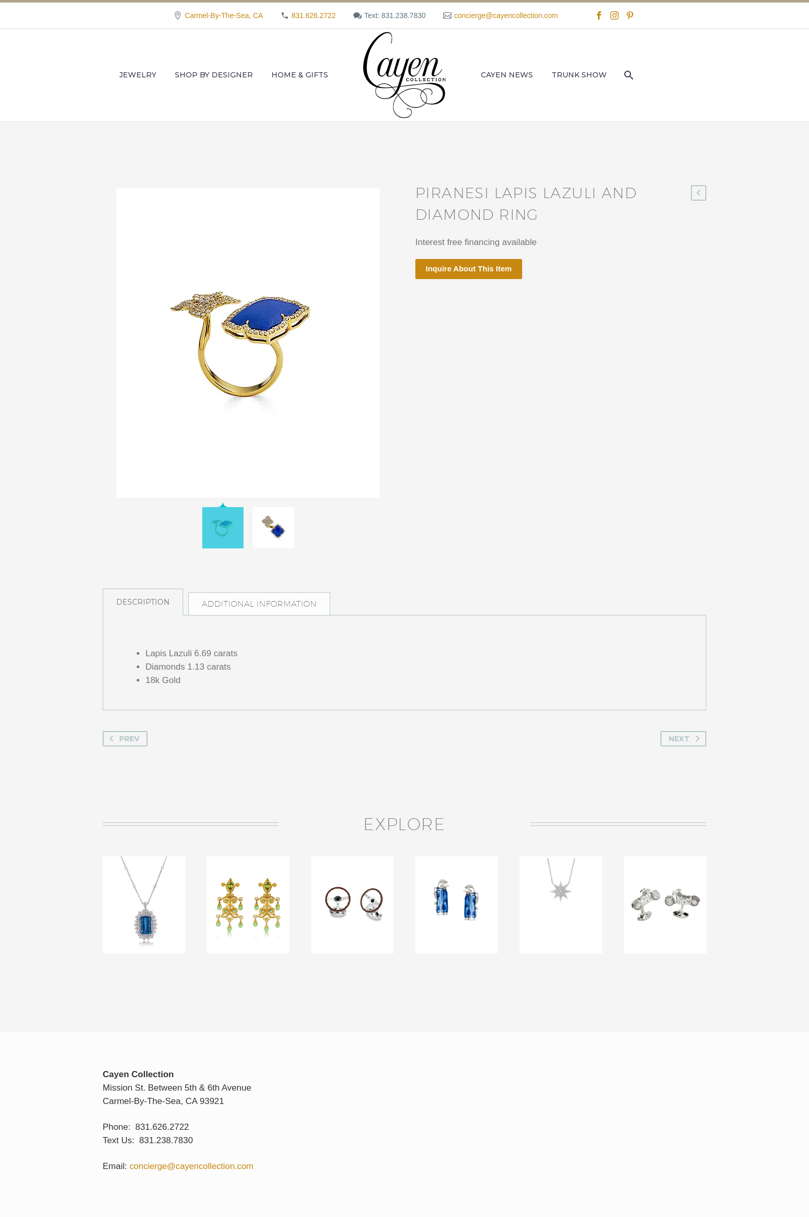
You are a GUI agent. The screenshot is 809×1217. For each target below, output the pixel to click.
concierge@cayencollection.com (506, 15)
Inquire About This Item (469, 268)
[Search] (628, 75)
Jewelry (137, 74)
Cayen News (507, 74)
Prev (122, 745)
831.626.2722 (314, 15)
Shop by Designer (214, 74)
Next (686, 745)
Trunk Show (579, 74)
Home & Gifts (299, 74)
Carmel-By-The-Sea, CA (224, 15)
